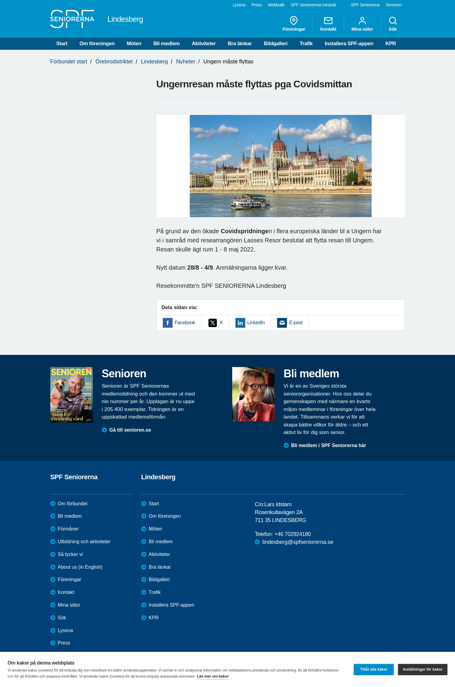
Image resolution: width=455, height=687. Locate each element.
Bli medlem (166, 43)
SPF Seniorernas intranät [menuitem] (313, 4)
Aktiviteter (204, 43)
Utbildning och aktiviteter (84, 541)
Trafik (306, 43)
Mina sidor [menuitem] (362, 23)
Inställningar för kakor (423, 669)
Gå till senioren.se (130, 430)
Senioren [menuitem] (394, 4)
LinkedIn (256, 322)
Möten (134, 43)
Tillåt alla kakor (373, 669)
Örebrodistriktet (114, 61)
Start (62, 43)
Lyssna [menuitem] (239, 4)
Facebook (185, 322)
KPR (391, 43)
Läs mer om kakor (213, 676)
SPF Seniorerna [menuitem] (365, 4)
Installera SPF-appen (349, 43)
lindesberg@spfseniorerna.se (297, 542)
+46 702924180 (292, 534)
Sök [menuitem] (392, 23)
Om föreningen (97, 43)
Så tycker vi (70, 554)
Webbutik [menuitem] (276, 4)
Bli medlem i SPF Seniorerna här (328, 445)
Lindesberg (154, 61)
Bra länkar (240, 43)
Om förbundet (73, 503)
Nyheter (185, 61)
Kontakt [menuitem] (328, 23)
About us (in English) (80, 567)
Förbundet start (68, 61)
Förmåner (68, 528)
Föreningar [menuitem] (294, 23)
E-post (296, 322)
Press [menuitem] (256, 4)
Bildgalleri (276, 43)
